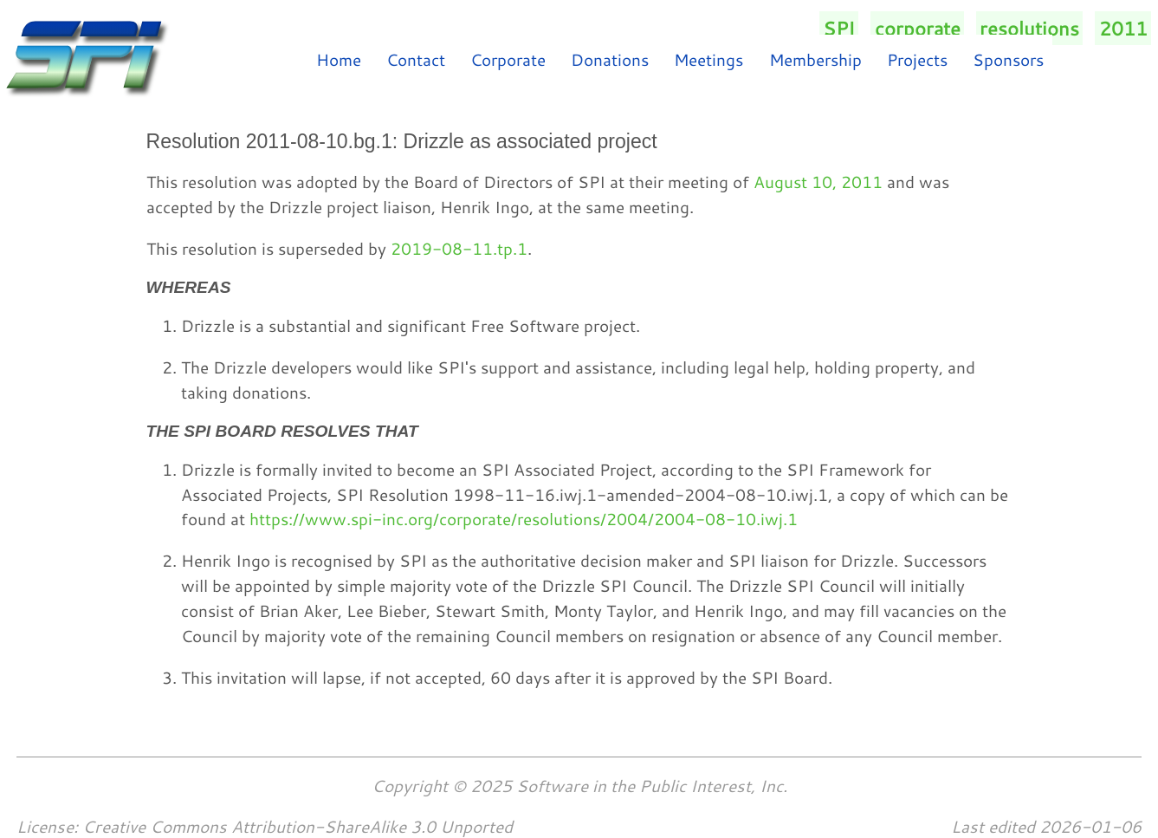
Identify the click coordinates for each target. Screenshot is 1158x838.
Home (338, 59)
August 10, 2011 (818, 181)
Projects (917, 59)
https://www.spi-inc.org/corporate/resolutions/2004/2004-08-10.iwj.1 (523, 518)
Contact (415, 59)
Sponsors (1008, 59)
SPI (839, 28)
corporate (918, 28)
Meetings (708, 59)
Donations (610, 59)
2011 (1123, 28)
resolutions (1029, 28)
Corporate (508, 59)
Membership (815, 59)
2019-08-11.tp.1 (459, 248)
